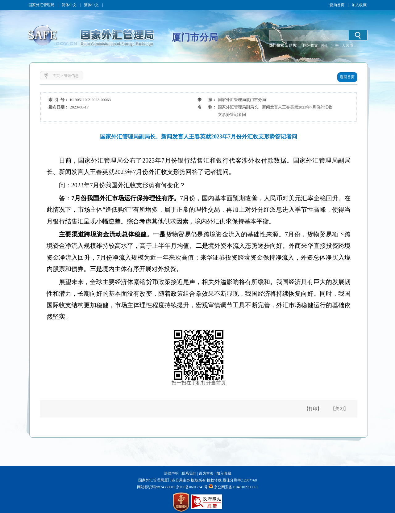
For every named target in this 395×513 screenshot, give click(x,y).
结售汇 (294, 45)
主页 (56, 76)
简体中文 (69, 5)
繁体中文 (91, 5)
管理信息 (71, 76)
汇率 (335, 45)
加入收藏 (359, 5)
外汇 (324, 45)
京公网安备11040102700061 (236, 487)
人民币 (347, 45)
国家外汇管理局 (41, 5)
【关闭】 (339, 408)
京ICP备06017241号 (191, 487)
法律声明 (171, 473)
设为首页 (337, 5)
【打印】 (313, 408)
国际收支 (310, 45)
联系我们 (188, 473)
